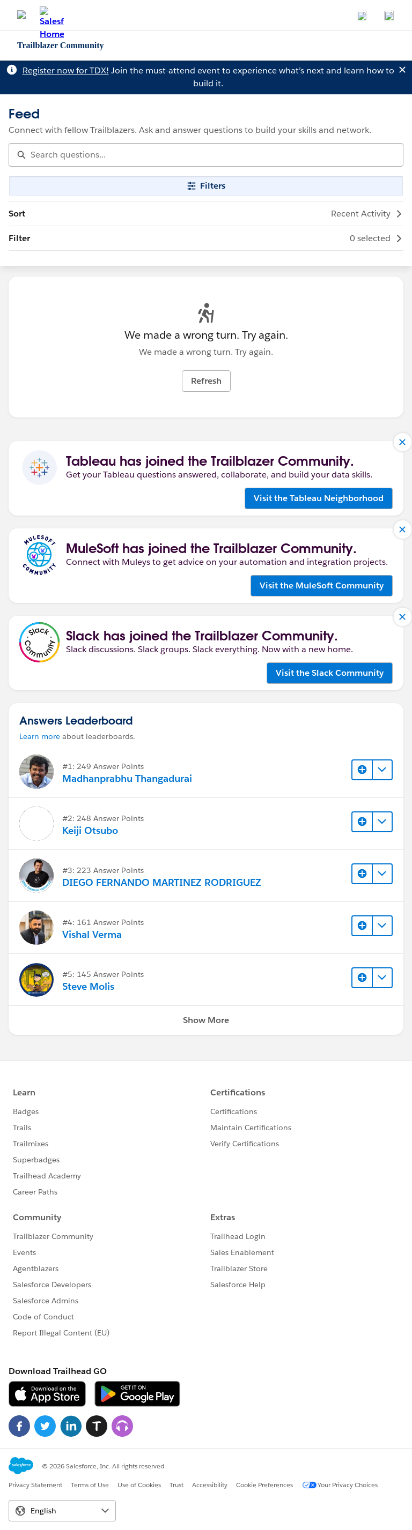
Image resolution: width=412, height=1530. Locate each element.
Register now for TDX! (66, 70)
